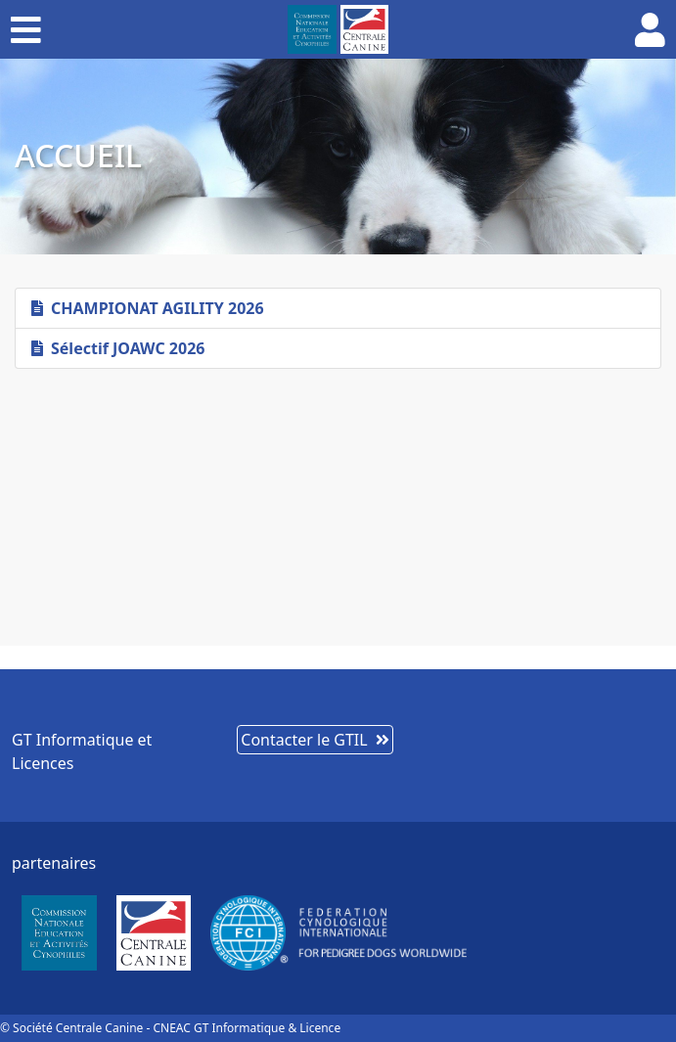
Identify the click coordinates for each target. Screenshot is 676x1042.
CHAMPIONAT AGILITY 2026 (147, 308)
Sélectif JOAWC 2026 (117, 348)
